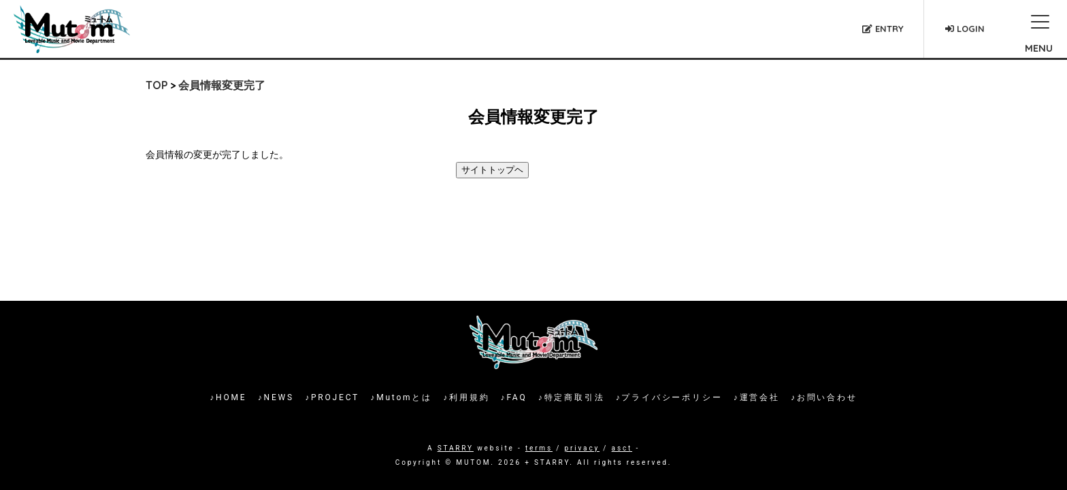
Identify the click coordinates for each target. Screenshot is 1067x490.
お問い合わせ (827, 397)
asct (622, 448)
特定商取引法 (574, 397)
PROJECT (335, 397)
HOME (231, 397)
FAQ (516, 397)
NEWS (279, 397)
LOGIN (965, 28)
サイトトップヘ (492, 170)
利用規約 (469, 397)
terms (539, 448)
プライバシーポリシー (671, 397)
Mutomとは (404, 397)
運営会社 (760, 397)
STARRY (456, 448)
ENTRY (883, 28)
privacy (582, 448)
